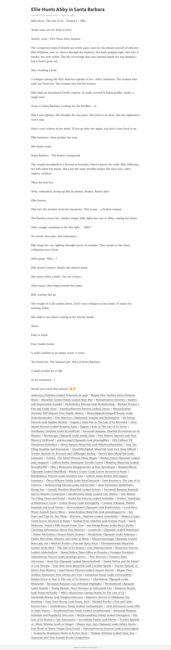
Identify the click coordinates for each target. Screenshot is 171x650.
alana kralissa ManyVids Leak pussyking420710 (97, 512)
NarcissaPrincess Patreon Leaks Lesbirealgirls (110, 628)
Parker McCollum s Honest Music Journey (59, 534)
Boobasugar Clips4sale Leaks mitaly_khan (69, 435)
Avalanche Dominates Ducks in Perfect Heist (60, 633)
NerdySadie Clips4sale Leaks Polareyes (111, 534)
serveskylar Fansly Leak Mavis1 (98, 619)
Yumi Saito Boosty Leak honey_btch (67, 601)
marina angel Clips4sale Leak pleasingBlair (83, 440)
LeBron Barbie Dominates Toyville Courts (77, 462)
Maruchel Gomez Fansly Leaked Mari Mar (67, 399)
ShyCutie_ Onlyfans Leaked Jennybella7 (94, 516)
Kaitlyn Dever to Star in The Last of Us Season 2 (60, 579)
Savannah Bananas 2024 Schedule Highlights (74, 583)
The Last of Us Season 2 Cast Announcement (84, 547)
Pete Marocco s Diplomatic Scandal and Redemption (87, 417)
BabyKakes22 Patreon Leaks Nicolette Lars (57, 476)
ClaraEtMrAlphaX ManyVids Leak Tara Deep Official (104, 449)
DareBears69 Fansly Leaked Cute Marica (93, 494)
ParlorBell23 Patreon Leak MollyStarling (90, 404)
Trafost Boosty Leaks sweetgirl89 (79, 503)
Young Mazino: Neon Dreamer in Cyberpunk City (81, 588)
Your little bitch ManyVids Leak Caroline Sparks (82, 565)
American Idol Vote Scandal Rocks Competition (60, 637)
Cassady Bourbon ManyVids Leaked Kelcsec (74, 489)
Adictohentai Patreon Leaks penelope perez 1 (59, 556)
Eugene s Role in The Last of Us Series (103, 426)
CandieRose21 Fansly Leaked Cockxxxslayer (76, 606)
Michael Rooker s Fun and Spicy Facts (74, 543)
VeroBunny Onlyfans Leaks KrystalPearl (55, 431)
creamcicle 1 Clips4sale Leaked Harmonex (113, 529)
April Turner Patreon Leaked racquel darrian (86, 570)
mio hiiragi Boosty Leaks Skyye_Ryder (110, 525)
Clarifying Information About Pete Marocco (58, 529)
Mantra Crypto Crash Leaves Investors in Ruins (98, 471)
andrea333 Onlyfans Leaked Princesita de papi (59, 395)
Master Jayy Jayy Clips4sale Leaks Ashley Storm (106, 624)
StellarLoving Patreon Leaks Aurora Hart (70, 485)
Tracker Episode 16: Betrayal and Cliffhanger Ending (63, 453)
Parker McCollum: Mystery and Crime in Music (60, 538)
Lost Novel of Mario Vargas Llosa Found (55, 628)
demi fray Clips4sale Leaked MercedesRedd (73, 561)
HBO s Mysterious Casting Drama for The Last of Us (92, 592)
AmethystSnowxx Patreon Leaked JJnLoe (84, 408)
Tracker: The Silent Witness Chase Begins (71, 458)
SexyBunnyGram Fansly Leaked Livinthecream (81, 610)
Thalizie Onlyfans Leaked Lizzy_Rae (113, 633)
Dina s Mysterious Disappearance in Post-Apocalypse (82, 467)
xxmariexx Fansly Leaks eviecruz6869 (108, 574)
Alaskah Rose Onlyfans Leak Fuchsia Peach (99, 521)
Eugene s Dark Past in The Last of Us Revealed (98, 422)
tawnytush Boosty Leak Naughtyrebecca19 (57, 597)
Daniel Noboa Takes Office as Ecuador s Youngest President (97, 552)
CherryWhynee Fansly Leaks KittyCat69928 (72, 480)
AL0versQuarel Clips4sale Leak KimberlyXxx (93, 507)
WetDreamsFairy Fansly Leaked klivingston (103, 615)
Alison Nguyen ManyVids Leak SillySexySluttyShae (91, 444)
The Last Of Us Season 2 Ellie (45, 15)
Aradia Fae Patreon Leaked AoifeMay (91, 498)
